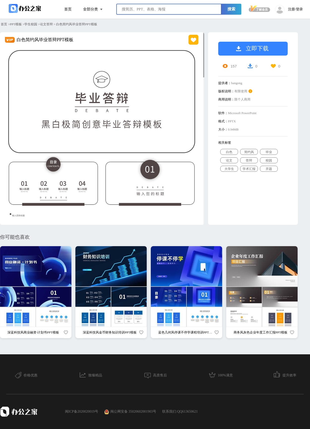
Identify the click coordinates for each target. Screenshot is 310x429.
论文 (229, 160)
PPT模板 (16, 24)
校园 (269, 160)
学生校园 (30, 24)
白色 (229, 152)
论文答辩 (46, 24)
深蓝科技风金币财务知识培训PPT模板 (110, 332)
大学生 (229, 169)
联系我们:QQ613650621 (180, 411)
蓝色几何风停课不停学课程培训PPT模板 (186, 332)
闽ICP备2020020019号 (81, 411)
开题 (269, 169)
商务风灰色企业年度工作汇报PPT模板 (260, 332)
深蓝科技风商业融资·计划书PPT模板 (33, 332)
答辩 (249, 160)
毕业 (269, 152)
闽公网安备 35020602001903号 (130, 411)
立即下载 (252, 48)
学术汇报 (249, 169)
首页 (68, 9)
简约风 (249, 152)
